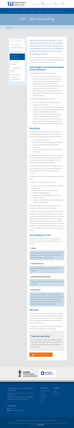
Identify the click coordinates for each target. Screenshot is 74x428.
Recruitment (54, 11)
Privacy (42, 400)
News (47, 11)
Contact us (62, 11)
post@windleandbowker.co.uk (42, 4)
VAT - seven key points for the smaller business (16, 77)
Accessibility (44, 395)
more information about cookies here (57, 423)
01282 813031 (55, 4)
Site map (43, 393)
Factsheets (31, 11)
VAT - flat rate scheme (15, 63)
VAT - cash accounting (14, 57)
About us (16, 11)
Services (23, 11)
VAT (17, 27)
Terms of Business (45, 390)
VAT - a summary (16, 41)
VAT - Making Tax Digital (16, 69)
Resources (40, 11)
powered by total (37, 424)
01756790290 (63, 4)
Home (10, 11)
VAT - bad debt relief (17, 51)
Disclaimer (43, 397)
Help (42, 402)
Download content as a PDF (41, 354)
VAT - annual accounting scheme (17, 46)
